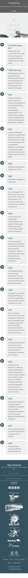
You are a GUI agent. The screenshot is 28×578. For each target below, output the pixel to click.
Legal (8, 563)
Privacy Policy (17, 563)
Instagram (15, 488)
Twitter (12, 488)
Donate (22, 559)
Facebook (10, 488)
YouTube (18, 488)
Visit (11, 559)
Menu (15, 11)
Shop (16, 559)
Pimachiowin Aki (14, 3)
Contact (5, 559)
